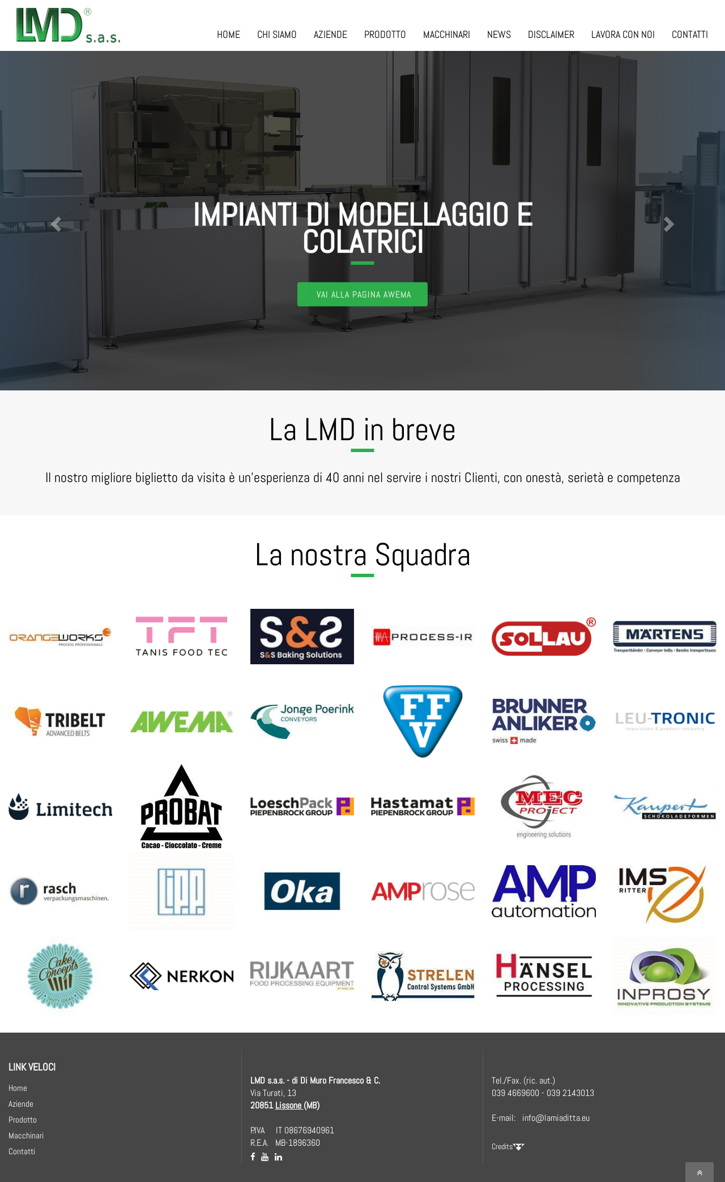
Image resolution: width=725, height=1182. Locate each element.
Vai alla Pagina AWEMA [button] (364, 293)
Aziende (20, 1103)
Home (17, 1087)
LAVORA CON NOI (623, 34)
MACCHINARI (446, 34)
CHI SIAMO (277, 34)
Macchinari (26, 1135)
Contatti (21, 1151)
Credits (508, 1146)
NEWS (499, 34)
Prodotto (22, 1119)
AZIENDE (330, 34)
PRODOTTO (385, 34)
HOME (228, 34)
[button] (54, 220)
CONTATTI (690, 34)
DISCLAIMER (551, 34)
